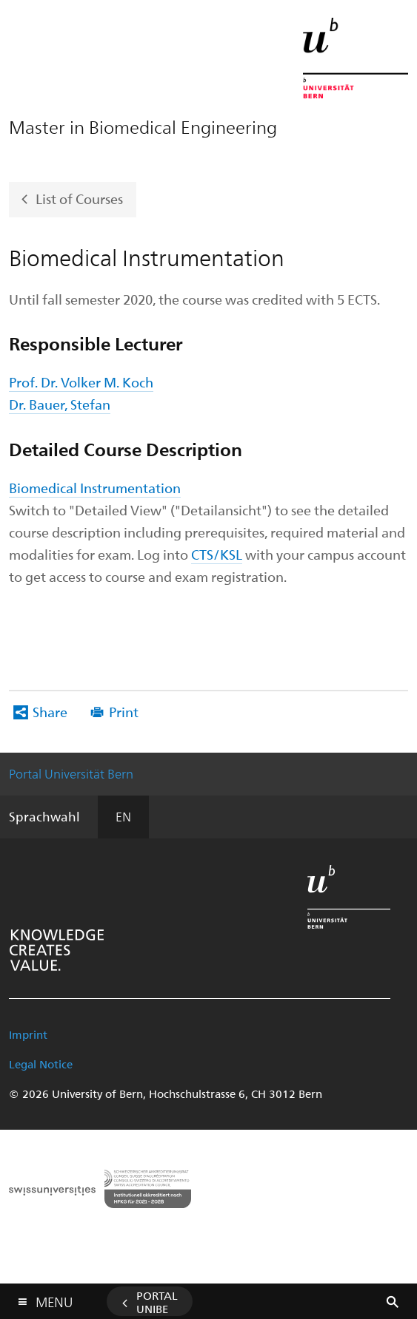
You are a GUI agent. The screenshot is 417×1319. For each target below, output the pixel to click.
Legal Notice (41, 1064)
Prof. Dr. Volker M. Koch (81, 382)
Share (50, 711)
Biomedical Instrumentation (95, 487)
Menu (54, 1298)
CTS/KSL (216, 554)
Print (124, 711)
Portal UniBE (157, 1302)
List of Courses (79, 198)
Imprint (28, 1034)
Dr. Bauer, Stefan (59, 404)
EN (123, 816)
